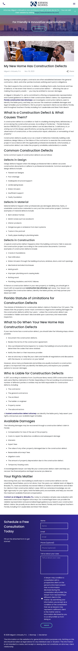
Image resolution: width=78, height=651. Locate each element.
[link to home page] (39, 4)
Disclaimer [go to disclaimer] (43, 635)
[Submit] (46, 625)
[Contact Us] (39, 28)
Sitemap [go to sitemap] (32, 635)
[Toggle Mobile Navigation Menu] (74, 4)
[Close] (75, 11)
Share (70, 71)
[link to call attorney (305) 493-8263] (4, 4)
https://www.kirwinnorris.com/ (47, 12)
